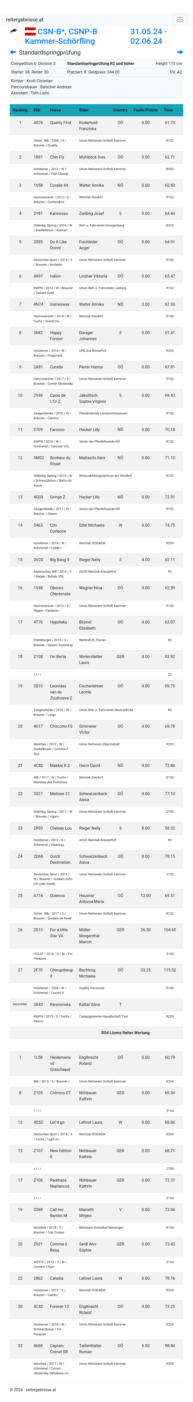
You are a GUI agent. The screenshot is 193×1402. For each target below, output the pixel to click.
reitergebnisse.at (24, 20)
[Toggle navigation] (180, 20)
